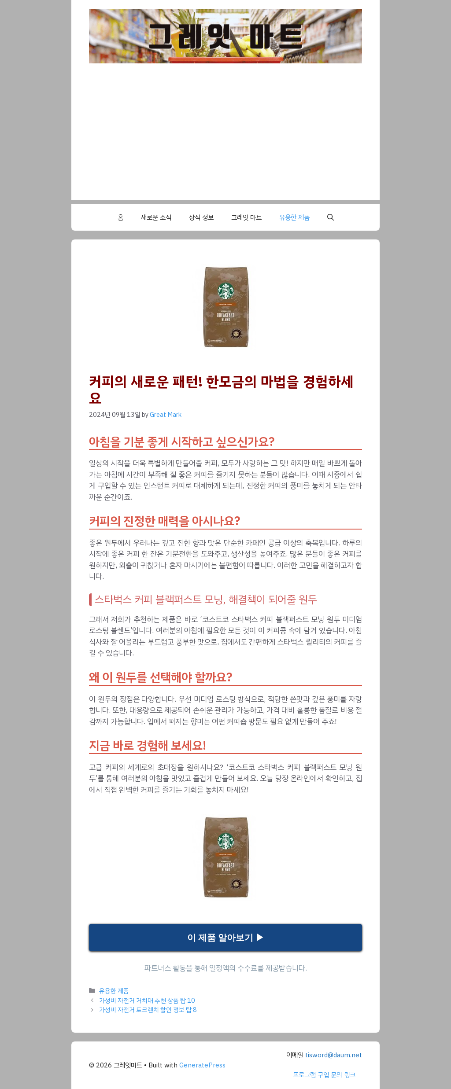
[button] (330, 217)
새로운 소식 (156, 217)
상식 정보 (201, 217)
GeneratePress (202, 1065)
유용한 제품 (294, 217)
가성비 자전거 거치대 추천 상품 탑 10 (147, 1000)
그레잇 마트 (246, 217)
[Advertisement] (225, 138)
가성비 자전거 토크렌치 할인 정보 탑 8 (148, 1010)
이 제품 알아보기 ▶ (225, 937)
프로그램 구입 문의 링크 (324, 1075)
